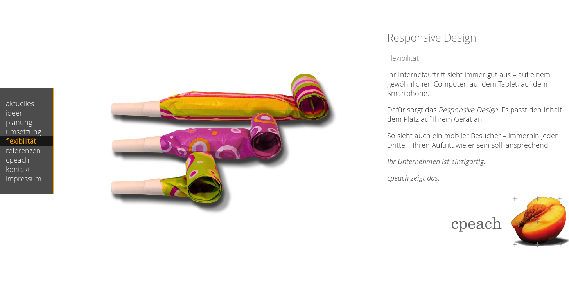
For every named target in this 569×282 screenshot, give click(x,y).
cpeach (17, 159)
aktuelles (20, 103)
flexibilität (21, 141)
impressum (23, 178)
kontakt (18, 169)
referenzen (23, 150)
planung (19, 122)
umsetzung (23, 131)
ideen (15, 113)
